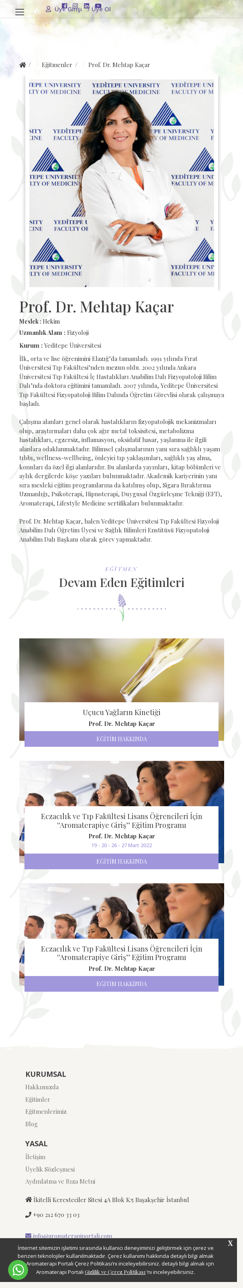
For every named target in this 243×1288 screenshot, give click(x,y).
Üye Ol (99, 9)
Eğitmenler (57, 65)
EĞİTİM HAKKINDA (121, 739)
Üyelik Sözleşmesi (50, 1169)
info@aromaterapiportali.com (68, 1236)
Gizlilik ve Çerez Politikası (115, 1271)
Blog (31, 1124)
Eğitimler (37, 1099)
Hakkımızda (42, 1087)
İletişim (35, 1157)
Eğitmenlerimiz (46, 1111)
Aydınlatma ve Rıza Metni (60, 1181)
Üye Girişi (65, 9)
